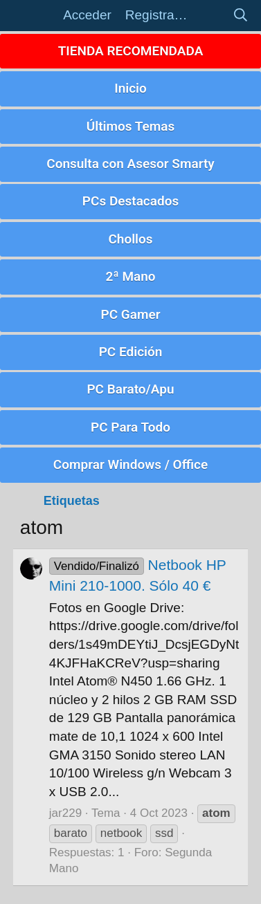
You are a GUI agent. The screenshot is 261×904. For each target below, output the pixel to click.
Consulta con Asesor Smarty (130, 164)
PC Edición (131, 352)
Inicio (130, 88)
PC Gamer (130, 314)
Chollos (130, 239)
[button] (34, 15)
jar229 (65, 813)
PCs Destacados (130, 201)
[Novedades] (210, 15)
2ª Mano (130, 276)
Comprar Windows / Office (130, 464)
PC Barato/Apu (130, 389)
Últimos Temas (131, 126)
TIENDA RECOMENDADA (131, 51)
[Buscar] (240, 15)
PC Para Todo (130, 427)
